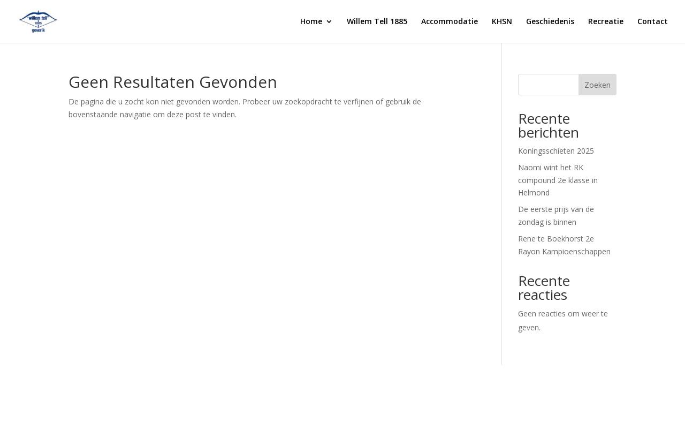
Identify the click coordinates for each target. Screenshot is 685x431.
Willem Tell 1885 (377, 22)
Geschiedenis (550, 22)
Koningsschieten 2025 (556, 151)
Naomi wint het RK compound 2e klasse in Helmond (558, 180)
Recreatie (605, 22)
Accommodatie (449, 22)
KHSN (502, 22)
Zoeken (597, 85)
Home (311, 22)
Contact (652, 22)
